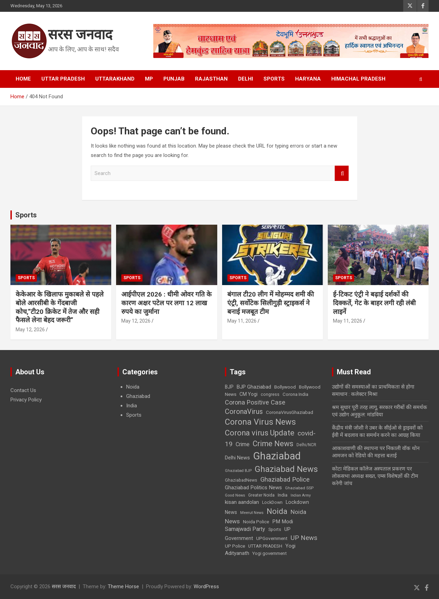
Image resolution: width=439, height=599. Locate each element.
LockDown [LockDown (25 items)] (272, 502)
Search (342, 173)
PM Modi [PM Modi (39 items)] (282, 521)
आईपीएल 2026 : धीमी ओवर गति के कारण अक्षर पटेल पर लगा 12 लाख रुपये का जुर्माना (166, 302)
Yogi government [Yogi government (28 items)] (269, 553)
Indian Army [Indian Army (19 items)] (301, 495)
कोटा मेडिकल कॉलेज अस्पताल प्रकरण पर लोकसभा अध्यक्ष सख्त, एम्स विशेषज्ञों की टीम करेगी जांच (375, 476)
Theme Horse (123, 586)
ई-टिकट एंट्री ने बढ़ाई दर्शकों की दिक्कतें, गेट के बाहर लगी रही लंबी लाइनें (374, 302)
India (131, 405)
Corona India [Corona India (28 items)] (295, 394)
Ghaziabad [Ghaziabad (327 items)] (277, 456)
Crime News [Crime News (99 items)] (273, 443)
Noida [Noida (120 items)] (277, 511)
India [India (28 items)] (282, 495)
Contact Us (23, 390)
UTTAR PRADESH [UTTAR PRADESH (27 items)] (265, 546)
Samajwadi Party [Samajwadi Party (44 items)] (245, 529)
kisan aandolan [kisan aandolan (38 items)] (242, 502)
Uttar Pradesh (63, 79)
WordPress (206, 586)
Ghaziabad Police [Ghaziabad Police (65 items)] (285, 479)
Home (23, 79)
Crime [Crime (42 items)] (243, 444)
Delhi (245, 79)
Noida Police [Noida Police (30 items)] (256, 521)
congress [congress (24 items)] (270, 394)
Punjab (174, 79)
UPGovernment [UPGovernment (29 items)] (271, 538)
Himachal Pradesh (358, 79)
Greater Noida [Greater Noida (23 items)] (261, 495)
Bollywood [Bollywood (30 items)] (285, 387)
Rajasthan (211, 79)
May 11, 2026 (242, 321)
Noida (132, 387)
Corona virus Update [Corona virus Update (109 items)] (259, 433)
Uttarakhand (115, 79)
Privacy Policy (26, 400)
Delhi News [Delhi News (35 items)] (237, 458)
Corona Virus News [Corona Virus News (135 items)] (260, 422)
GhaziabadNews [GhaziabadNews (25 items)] (241, 480)
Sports (274, 79)
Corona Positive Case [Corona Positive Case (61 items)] (255, 402)
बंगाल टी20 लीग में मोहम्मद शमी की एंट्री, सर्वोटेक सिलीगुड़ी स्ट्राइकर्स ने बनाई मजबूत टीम (270, 302)
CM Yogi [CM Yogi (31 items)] (248, 394)
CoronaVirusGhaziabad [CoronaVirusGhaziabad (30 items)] (289, 412)
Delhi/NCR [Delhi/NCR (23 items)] (306, 444)
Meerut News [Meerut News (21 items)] (251, 512)
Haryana (308, 79)
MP (149, 79)
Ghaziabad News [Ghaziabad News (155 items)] (286, 469)
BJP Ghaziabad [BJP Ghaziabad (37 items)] (254, 387)
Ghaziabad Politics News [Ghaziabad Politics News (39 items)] (253, 487)
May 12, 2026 (30, 329)
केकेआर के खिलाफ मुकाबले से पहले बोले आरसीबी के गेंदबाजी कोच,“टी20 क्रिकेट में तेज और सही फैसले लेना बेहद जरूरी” (60, 307)
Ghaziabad (138, 396)
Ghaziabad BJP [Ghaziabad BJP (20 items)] (238, 470)
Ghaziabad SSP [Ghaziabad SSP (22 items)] (299, 487)
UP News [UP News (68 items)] (304, 538)
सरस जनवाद (80, 34)
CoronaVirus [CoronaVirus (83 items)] (244, 411)
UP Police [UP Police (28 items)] (235, 546)
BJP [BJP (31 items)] (229, 387)
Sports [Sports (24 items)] (274, 529)
